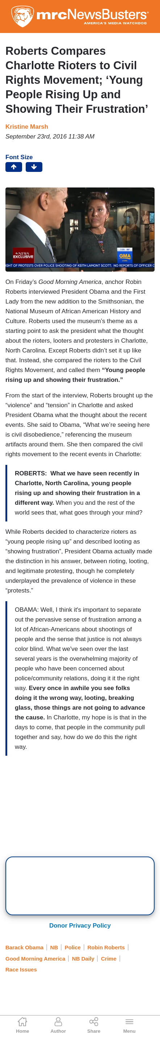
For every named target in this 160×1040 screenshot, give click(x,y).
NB (54, 947)
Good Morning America (35, 959)
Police (73, 947)
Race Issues (21, 969)
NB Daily (83, 959)
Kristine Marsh (26, 126)
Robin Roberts (106, 947)
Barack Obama (24, 947)
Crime (109, 959)
